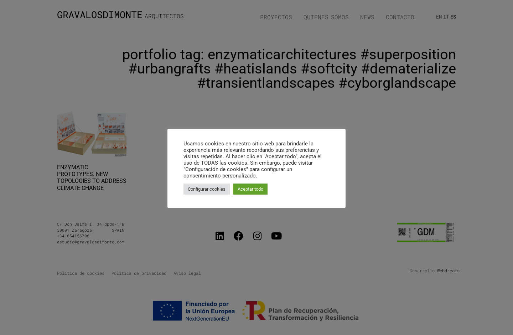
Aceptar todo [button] (250, 189)
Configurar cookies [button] (207, 189)
